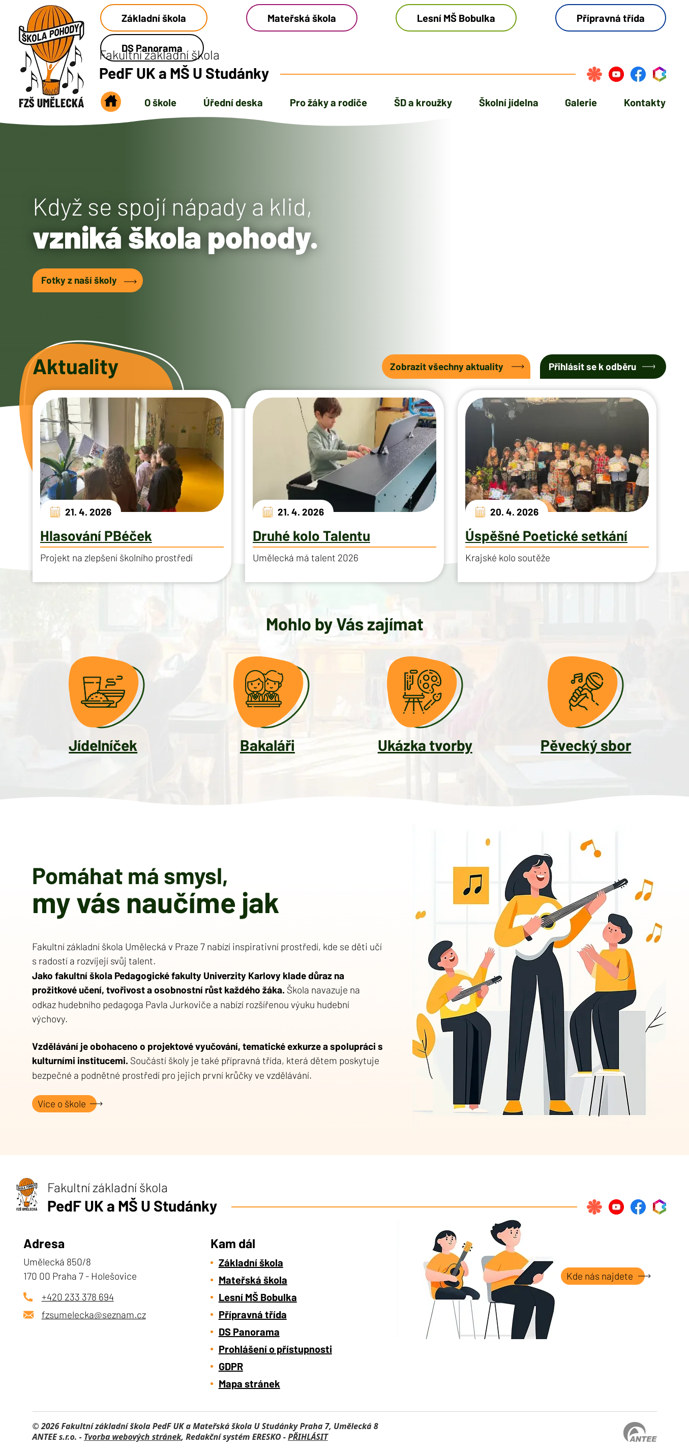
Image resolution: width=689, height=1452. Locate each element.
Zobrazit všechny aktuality (446, 366)
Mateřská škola (301, 18)
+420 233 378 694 (78, 1297)
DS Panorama (249, 1331)
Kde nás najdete (599, 1276)
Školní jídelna (508, 102)
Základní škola (154, 18)
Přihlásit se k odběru (592, 366)
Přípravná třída (611, 18)
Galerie (581, 102)
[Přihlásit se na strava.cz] (594, 74)
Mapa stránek (249, 1383)
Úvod (110, 105)
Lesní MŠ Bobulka (456, 18)
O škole (160, 102)
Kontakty (645, 102)
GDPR (231, 1366)
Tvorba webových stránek (133, 1436)
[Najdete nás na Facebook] (638, 74)
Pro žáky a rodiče (328, 102)
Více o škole (62, 1103)
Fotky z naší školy (79, 280)
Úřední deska (233, 102)
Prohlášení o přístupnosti (275, 1349)
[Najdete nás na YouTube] (616, 74)
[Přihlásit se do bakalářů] (659, 74)
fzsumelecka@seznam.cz (94, 1314)
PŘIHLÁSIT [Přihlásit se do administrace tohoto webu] (307, 1436)
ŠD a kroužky (423, 102)
